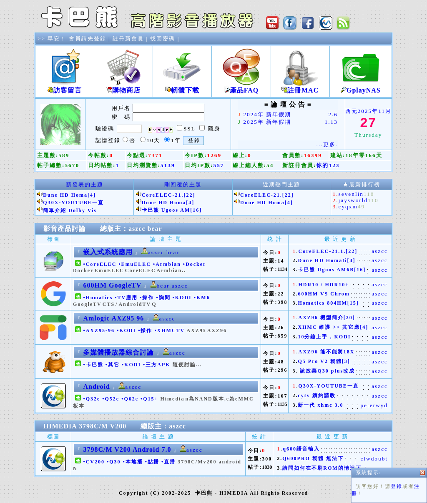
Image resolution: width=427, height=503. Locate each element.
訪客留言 (64, 87)
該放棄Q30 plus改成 (326, 371)
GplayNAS (361, 87)
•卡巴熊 (93, 365)
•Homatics (98, 297)
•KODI (182, 297)
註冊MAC (300, 87)
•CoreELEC (99, 264)
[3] (346, 361)
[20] (349, 317)
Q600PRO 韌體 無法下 (313, 458)
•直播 (168, 462)
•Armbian (167, 264)
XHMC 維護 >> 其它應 (329, 327)
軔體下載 (182, 87)
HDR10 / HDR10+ (323, 285)
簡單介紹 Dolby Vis (70, 210)
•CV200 (94, 462)
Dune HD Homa (65, 195)
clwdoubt (374, 458)
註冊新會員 (128, 38)
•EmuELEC (134, 264)
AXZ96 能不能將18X (326, 352)
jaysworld (353, 200)
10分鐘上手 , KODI (324, 337)
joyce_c (376, 468)
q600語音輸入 (301, 449)
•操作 (147, 297)
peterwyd (374, 405)
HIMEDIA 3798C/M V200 (84, 426)
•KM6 (202, 297)
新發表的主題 (84, 184)
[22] (189, 195)
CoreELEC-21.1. (322, 251)
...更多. (327, 144)
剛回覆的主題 (183, 184)
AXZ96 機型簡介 (320, 317)
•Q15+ (149, 399)
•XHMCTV (169, 330)
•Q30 (114, 462)
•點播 (152, 462)
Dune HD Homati (322, 260)
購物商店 (123, 87)
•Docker (194, 264)
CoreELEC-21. (163, 195)
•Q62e (129, 399)
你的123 (327, 165)
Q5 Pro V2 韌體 (320, 361)
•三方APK (157, 365)
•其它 (112, 365)
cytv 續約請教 (316, 395)
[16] (196, 210)
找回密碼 (162, 38)
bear (155, 228)
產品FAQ (241, 87)
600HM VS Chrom (323, 294)
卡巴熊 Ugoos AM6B (326, 270)
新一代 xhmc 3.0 (320, 405)
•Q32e (91, 399)
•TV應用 (126, 297)
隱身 (214, 128)
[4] (92, 195)
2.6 (333, 114)
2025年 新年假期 (267, 122)
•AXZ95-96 (99, 330)
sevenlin (351, 194)
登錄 (396, 289)
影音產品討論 (64, 228)
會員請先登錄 (87, 38)
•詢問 (163, 297)
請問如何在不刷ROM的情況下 (321, 468)
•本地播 (133, 462)
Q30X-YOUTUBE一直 (73, 202)
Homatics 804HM (322, 303)
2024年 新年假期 (267, 114)
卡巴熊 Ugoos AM (166, 210)
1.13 (331, 122)
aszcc (137, 228)
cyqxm (348, 206)
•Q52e (110, 399)
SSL (189, 128)
